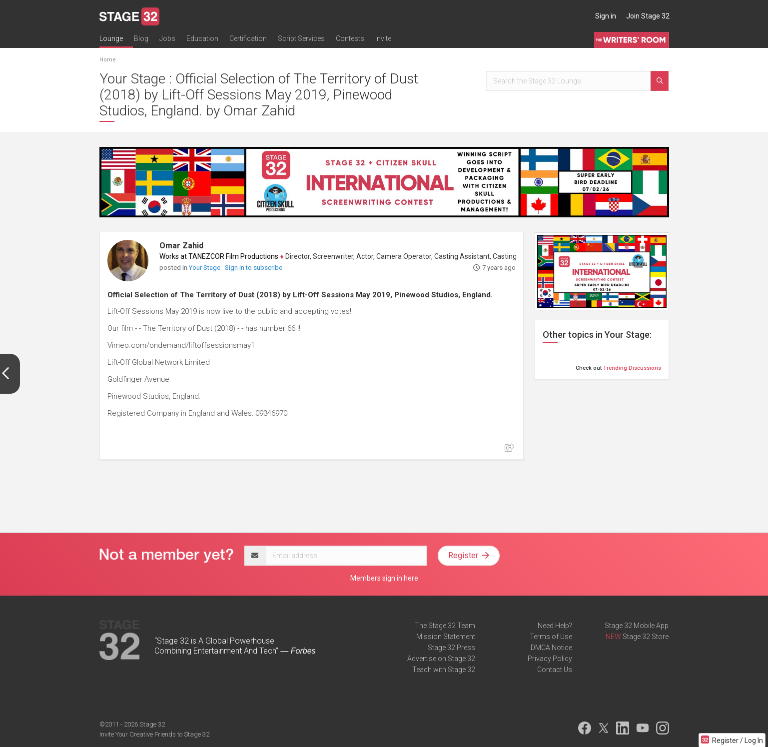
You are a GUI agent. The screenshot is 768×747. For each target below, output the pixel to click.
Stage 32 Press (451, 648)
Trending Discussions (632, 368)
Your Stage (205, 267)
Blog (141, 38)
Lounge (111, 38)
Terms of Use (551, 637)
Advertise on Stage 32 (441, 659)
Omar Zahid (181, 245)
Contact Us (554, 670)
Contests (350, 38)
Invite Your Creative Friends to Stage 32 (154, 734)
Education (202, 38)
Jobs (167, 38)
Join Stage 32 (648, 16)
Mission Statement (445, 637)
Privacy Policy (550, 659)
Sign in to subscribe (253, 267)
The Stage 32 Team (445, 626)
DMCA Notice (551, 648)
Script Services (301, 38)
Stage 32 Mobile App (637, 626)
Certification (248, 38)
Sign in (605, 16)
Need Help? (555, 626)
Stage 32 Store (646, 637)
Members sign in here (384, 578)
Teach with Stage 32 (443, 670)
